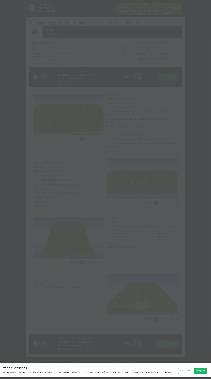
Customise (185, 373)
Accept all (200, 373)
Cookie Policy (168, 374)
